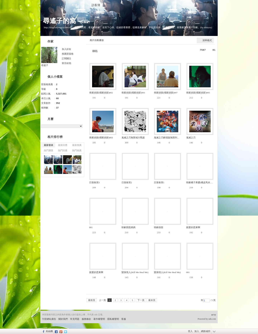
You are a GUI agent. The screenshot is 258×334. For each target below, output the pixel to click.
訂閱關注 (66, 58)
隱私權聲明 (113, 319)
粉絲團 (49, 331)
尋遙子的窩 (59, 20)
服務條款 (86, 319)
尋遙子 (44, 65)
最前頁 (91, 300)
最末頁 (151, 300)
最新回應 (62, 145)
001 (95, 51)
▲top (213, 314)
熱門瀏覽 (48, 150)
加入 (196, 331)
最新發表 (48, 145)
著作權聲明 (99, 319)
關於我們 (63, 319)
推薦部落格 (67, 53)
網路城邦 (205, 331)
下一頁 (140, 300)
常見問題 (74, 319)
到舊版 (85, 22)
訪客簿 (96, 5)
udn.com (212, 319)
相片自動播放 (97, 40)
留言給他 (66, 63)
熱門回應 (62, 150)
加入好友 (66, 49)
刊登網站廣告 (49, 319)
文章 (53, 5)
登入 (190, 331)
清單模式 (207, 40)
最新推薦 (77, 145)
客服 (123, 319)
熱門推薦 (77, 150)
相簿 (74, 5)
